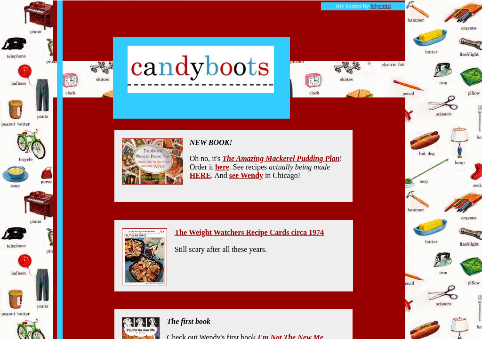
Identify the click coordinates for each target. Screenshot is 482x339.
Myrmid (381, 5)
